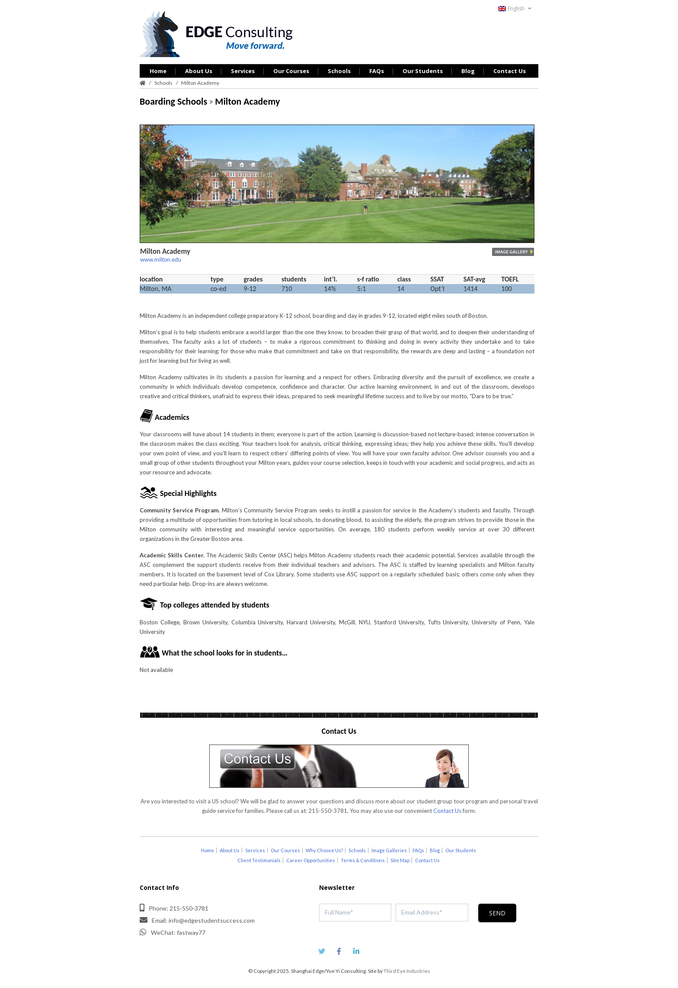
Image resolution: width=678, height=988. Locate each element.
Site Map (399, 860)
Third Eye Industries (407, 971)
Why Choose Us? (324, 850)
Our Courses (291, 71)
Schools (339, 71)
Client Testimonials (259, 860)
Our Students (423, 71)
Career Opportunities (310, 860)
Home (158, 71)
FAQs (376, 71)
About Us (198, 71)
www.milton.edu (160, 259)
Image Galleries (389, 850)
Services (243, 71)
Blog (468, 71)
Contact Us (509, 71)
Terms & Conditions (363, 860)
